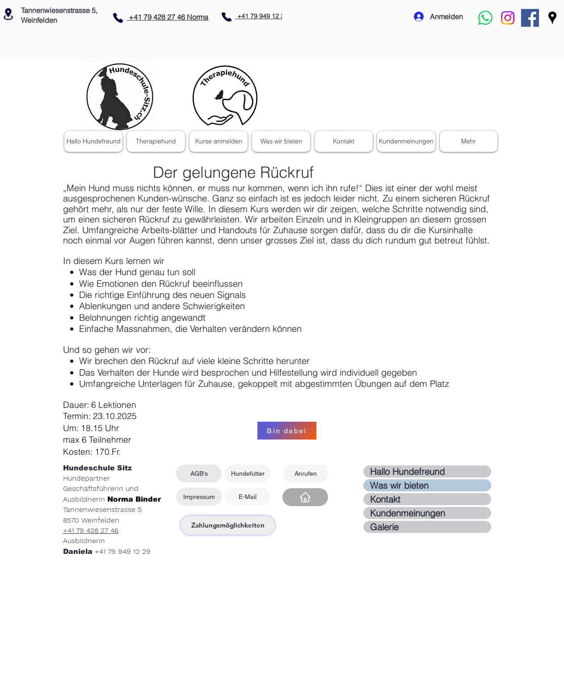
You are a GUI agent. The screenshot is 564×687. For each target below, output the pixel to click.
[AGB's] (199, 473)
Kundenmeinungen (407, 513)
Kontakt (385, 499)
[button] (281, 141)
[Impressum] (199, 497)
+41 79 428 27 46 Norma (167, 17)
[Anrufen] (305, 473)
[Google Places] (552, 18)
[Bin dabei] (286, 431)
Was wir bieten (399, 485)
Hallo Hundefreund (407, 471)
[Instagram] (508, 18)
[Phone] (118, 18)
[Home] (305, 497)
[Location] (8, 14)
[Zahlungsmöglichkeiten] (228, 525)
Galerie (384, 526)
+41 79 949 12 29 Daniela (273, 16)
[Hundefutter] (247, 473)
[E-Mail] (247, 497)
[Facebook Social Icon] (530, 18)
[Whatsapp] (485, 18)
